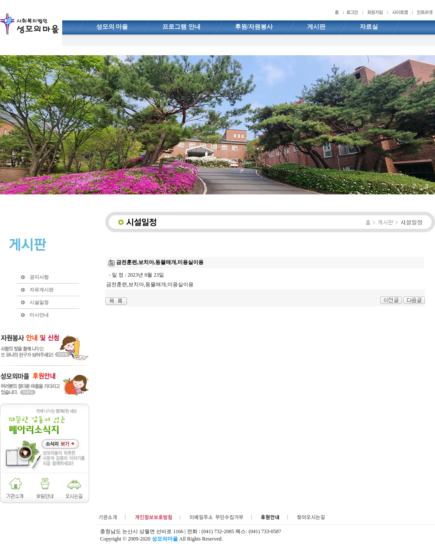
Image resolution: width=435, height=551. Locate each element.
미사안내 (39, 314)
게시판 (316, 26)
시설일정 (39, 302)
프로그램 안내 (181, 26)
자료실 (369, 26)
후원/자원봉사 (254, 26)
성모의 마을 (112, 26)
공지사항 (39, 277)
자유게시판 (42, 289)
